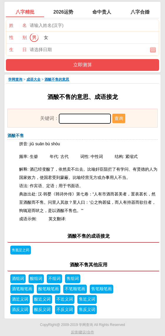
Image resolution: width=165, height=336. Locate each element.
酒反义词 (20, 309)
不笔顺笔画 (75, 289)
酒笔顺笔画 (22, 289)
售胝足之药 (20, 250)
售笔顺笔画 (101, 289)
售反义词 (87, 309)
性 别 (18, 37)
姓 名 (18, 25)
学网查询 (15, 79)
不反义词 (64, 309)
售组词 (72, 278)
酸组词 (36, 278)
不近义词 (64, 299)
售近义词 (87, 299)
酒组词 (18, 278)
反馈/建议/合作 (82, 332)
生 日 (18, 49)
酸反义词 (42, 309)
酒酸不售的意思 (56, 79)
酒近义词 (20, 299)
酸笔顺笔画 (48, 289)
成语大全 (33, 79)
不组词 (54, 278)
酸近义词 (42, 299)
